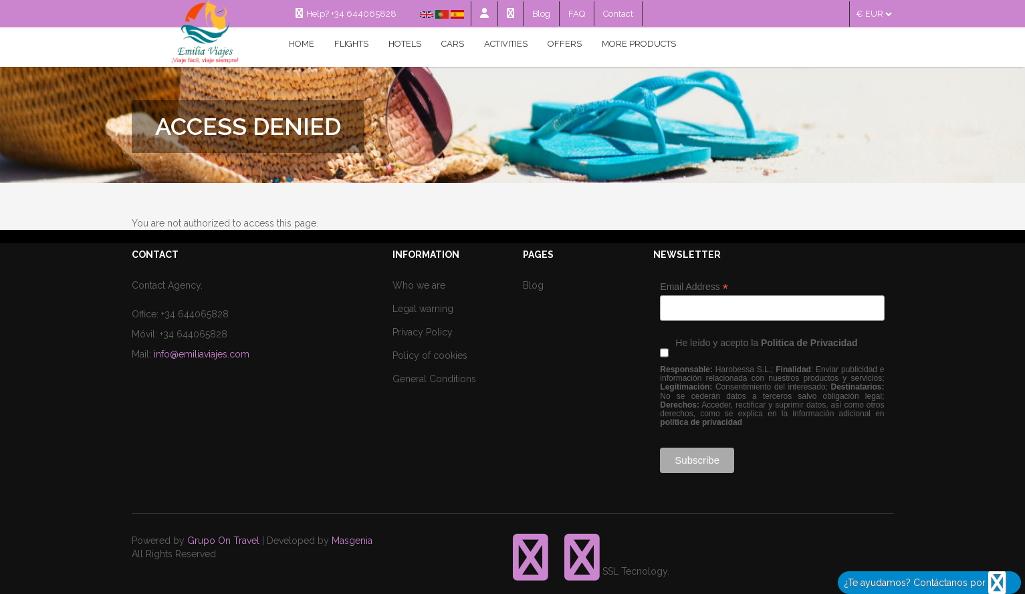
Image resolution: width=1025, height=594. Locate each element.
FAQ (576, 14)
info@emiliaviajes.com (201, 354)
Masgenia (352, 540)
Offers (565, 44)
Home (301, 44)
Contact (618, 14)
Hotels (404, 44)
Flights (351, 44)
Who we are (418, 285)
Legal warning (422, 308)
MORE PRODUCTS (639, 44)
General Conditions (434, 379)
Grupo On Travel (223, 540)
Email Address (694, 287)
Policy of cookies (429, 355)
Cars (452, 44)
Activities (506, 44)
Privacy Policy (422, 332)
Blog (541, 14)
